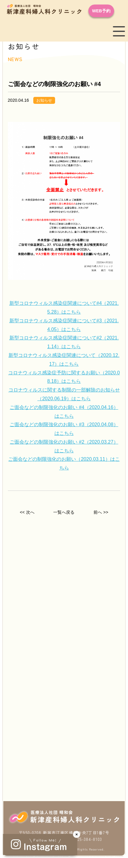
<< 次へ (27, 512)
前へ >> (101, 512)
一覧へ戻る (63, 512)
